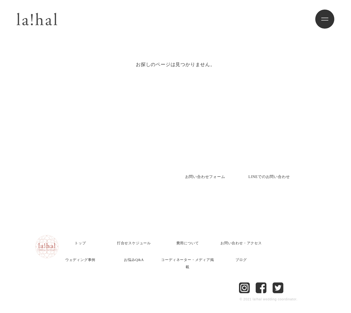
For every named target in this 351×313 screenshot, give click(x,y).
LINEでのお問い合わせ (269, 177)
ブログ (241, 260)
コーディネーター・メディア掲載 (187, 263)
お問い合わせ (205, 177)
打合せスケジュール (134, 243)
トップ (80, 243)
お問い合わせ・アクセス (241, 243)
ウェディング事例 (80, 260)
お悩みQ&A (134, 260)
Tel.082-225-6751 (79, 169)
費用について (187, 243)
